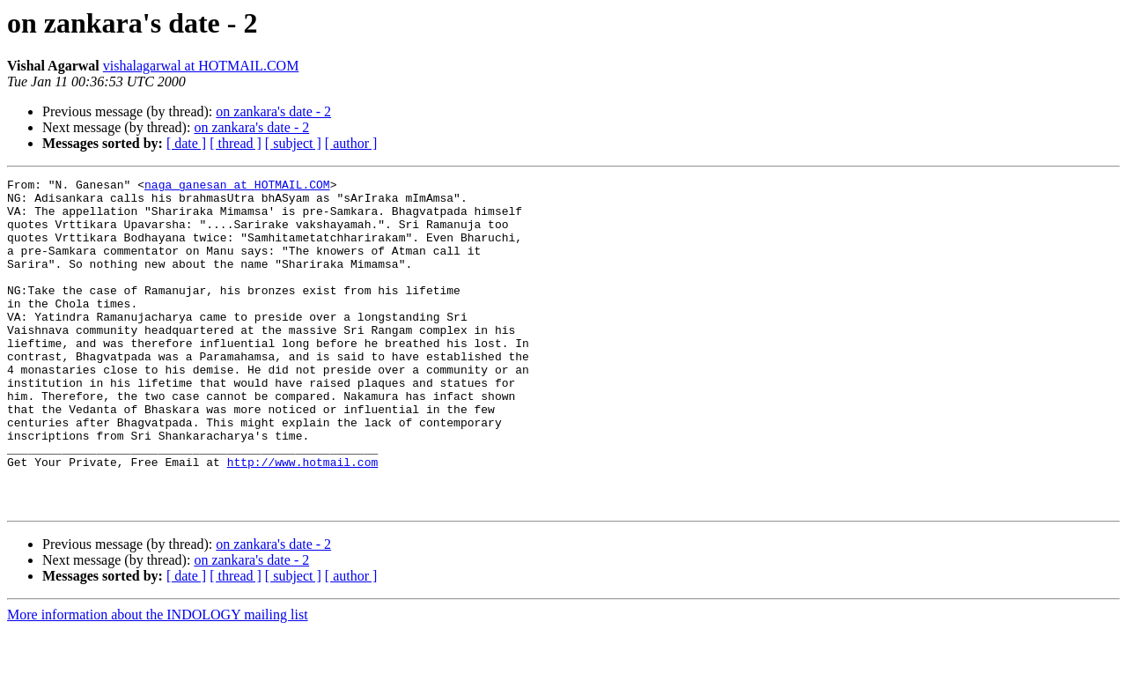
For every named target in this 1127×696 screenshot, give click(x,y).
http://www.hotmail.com (303, 520)
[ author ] (351, 143)
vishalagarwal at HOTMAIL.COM (201, 65)
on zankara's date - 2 (273, 111)
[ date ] (186, 143)
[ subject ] (293, 143)
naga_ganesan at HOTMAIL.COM (237, 187)
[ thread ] (235, 143)
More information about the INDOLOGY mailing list (157, 680)
